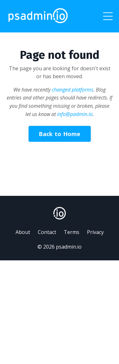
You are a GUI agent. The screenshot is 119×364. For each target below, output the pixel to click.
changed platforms (72, 89)
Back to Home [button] (60, 134)
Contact (47, 232)
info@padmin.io (75, 114)
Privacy (95, 232)
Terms (71, 232)
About (23, 232)
